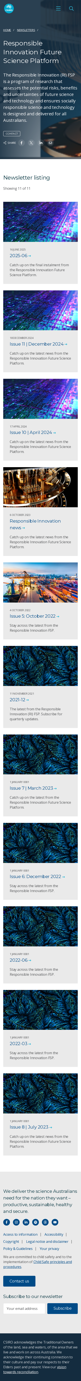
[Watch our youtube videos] (55, 1222)
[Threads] (45, 1222)
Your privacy (49, 1248)
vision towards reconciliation (34, 1369)
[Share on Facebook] (21, 142)
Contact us (19, 1281)
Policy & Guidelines (18, 1248)
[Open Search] (71, 8)
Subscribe (62, 1308)
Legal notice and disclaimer (47, 1241)
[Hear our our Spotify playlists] (35, 1222)
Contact (12, 133)
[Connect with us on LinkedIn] (26, 1222)
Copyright (11, 1241)
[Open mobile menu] (58, 8)
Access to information (20, 1234)
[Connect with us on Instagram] (16, 1222)
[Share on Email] (50, 142)
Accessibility (53, 1234)
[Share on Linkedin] (41, 142)
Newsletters (26, 30)
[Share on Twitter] (31, 142)
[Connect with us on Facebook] (6, 1222)
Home (7, 30)
